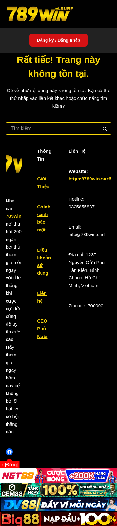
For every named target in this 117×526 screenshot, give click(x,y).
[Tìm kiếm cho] (52, 128)
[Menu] (108, 14)
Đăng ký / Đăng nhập (58, 40)
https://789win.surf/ (90, 178)
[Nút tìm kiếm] (105, 128)
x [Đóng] (10, 464)
